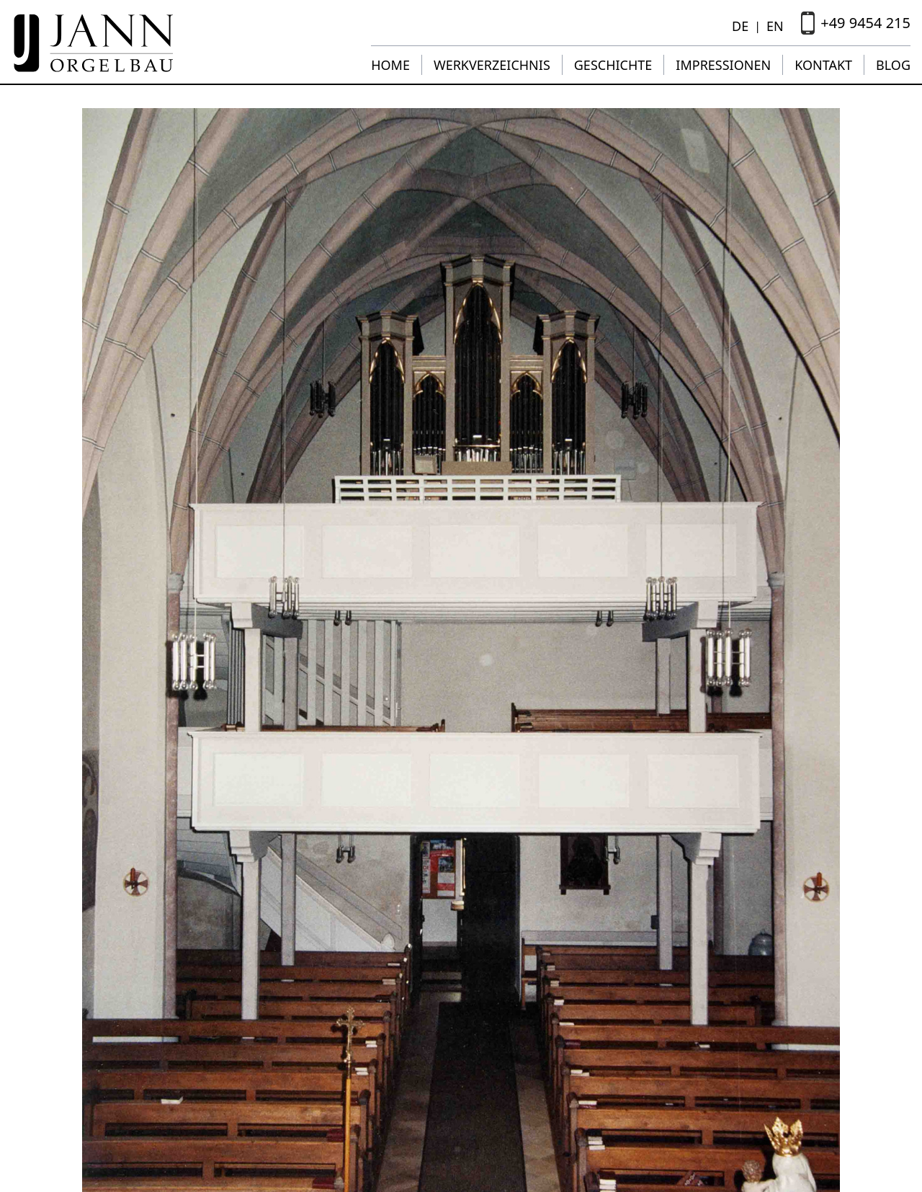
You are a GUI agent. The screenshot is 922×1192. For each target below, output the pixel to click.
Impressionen (723, 65)
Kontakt (823, 65)
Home (390, 65)
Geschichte (613, 65)
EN (775, 26)
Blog (893, 65)
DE (740, 26)
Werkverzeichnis (492, 65)
